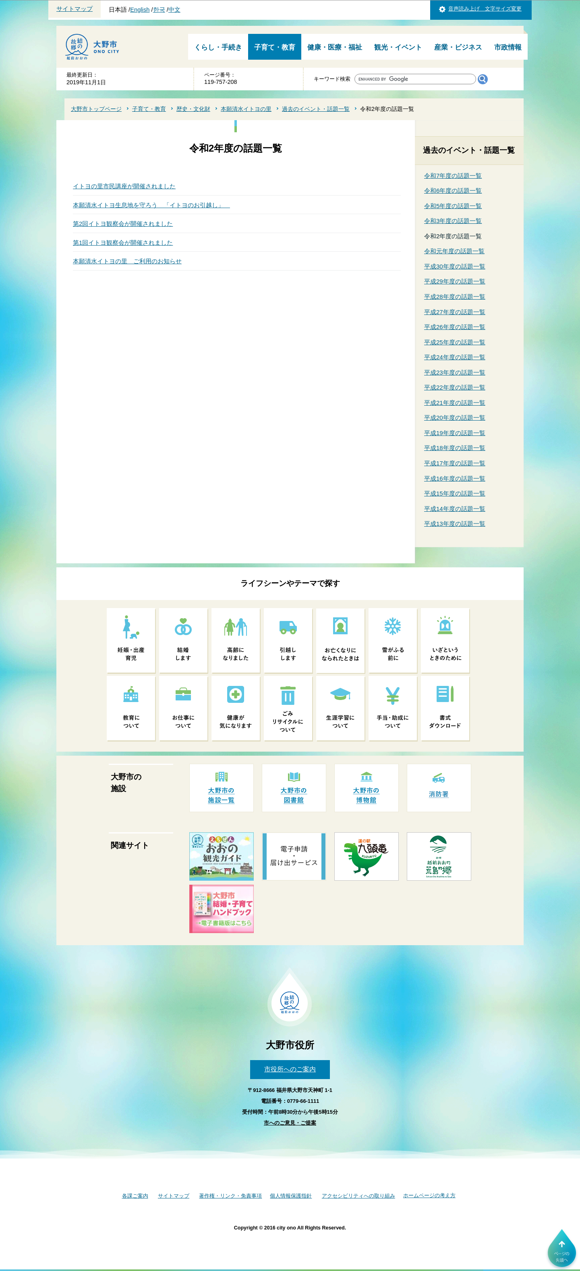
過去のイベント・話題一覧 (316, 109)
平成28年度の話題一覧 (454, 296)
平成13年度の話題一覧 (454, 523)
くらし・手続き (218, 47)
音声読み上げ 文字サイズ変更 (485, 9)
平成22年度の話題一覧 (454, 387)
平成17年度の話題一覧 (454, 463)
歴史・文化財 (193, 109)
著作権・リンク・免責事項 (230, 1196)
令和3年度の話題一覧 (453, 220)
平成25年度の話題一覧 (454, 342)
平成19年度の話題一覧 (454, 432)
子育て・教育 (274, 47)
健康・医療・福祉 (334, 47)
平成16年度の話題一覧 (454, 478)
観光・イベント (398, 47)
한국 (159, 9)
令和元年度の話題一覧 (454, 251)
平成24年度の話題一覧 (454, 357)
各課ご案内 (135, 1196)
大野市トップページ (96, 109)
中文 (174, 9)
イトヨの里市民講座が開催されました (124, 186)
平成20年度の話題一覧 (454, 417)
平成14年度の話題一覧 (454, 508)
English (139, 9)
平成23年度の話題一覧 (454, 372)
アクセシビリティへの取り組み (358, 1196)
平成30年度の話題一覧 (454, 266)
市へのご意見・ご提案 (290, 1123)
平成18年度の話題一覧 (454, 447)
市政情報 (508, 47)
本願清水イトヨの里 (246, 109)
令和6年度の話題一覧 (453, 190)
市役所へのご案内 (290, 1069)
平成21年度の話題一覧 (454, 402)
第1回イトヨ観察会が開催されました (123, 242)
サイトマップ (74, 9)
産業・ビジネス (458, 47)
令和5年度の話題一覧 (453, 205)
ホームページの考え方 (429, 1195)
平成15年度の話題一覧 (454, 493)
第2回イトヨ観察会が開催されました (123, 223)
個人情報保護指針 (291, 1196)
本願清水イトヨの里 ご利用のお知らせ (127, 261)
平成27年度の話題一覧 (454, 311)
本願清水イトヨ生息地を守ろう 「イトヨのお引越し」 (151, 205)
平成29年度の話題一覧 (454, 281)
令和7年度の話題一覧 (453, 175)
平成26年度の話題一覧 (454, 326)
